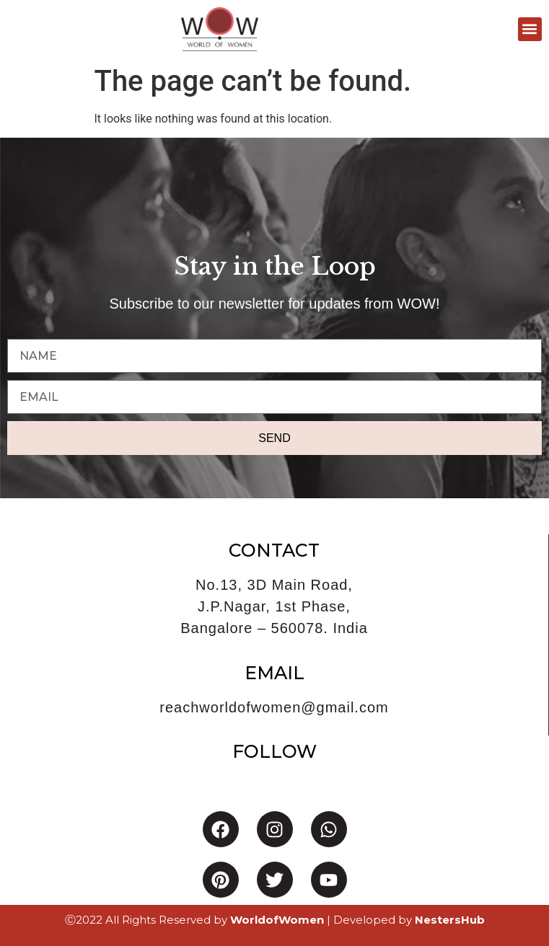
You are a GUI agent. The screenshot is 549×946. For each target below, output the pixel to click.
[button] (530, 29)
